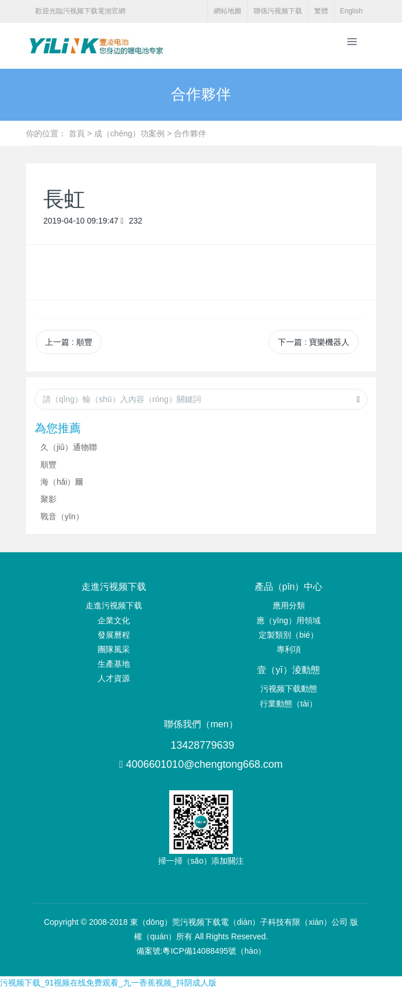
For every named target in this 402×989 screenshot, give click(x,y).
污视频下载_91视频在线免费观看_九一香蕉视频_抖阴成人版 (108, 982)
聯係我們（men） (200, 724)
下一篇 (313, 342)
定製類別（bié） (288, 634)
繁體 (321, 11)
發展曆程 (114, 634)
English (351, 11)
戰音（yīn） (62, 516)
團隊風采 (114, 649)
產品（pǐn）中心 (289, 587)
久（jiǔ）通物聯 (68, 447)
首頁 (77, 133)
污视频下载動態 (288, 688)
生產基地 (114, 663)
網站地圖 (227, 11)
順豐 (48, 464)
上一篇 (68, 342)
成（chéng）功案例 (129, 133)
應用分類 (289, 605)
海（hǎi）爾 (62, 481)
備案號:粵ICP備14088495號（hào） (201, 950)
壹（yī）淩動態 (288, 670)
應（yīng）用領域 (288, 620)
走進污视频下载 (113, 587)
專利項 (289, 649)
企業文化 (114, 620)
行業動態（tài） (288, 703)
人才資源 (114, 678)
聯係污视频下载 (278, 11)
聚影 (48, 499)
